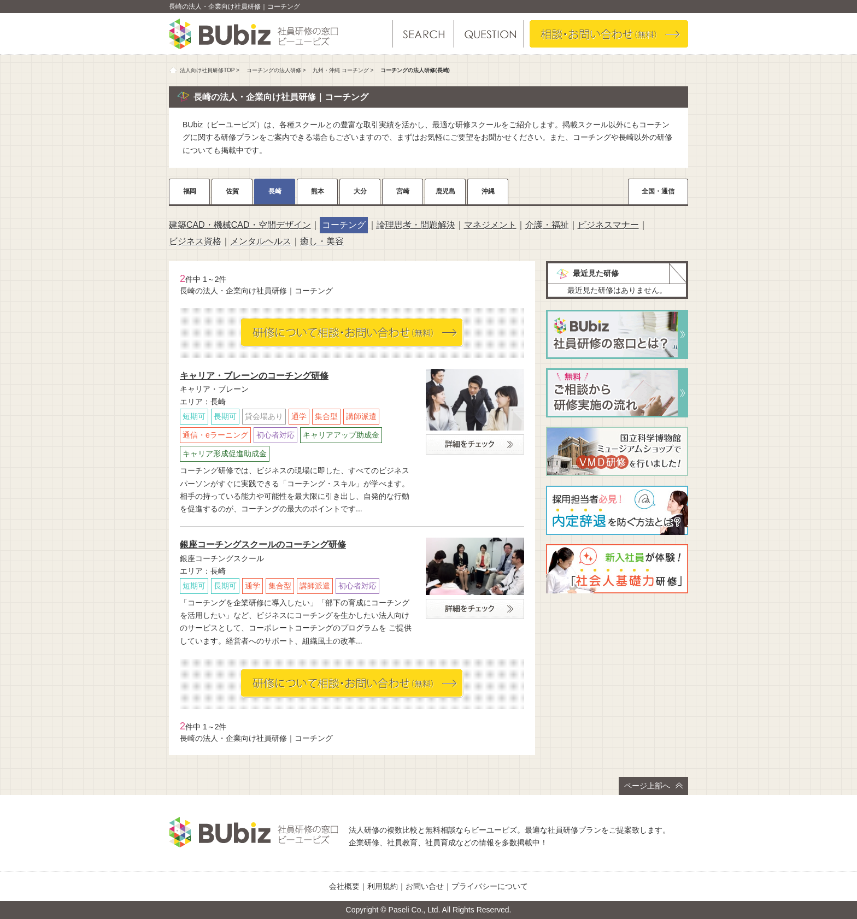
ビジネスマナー (608, 224)
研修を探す (423, 34)
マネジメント (490, 224)
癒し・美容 (322, 241)
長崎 (274, 191)
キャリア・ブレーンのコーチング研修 (254, 375)
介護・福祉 (547, 224)
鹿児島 (445, 191)
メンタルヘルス (260, 241)
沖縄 (488, 191)
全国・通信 (658, 191)
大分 (360, 191)
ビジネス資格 (195, 241)
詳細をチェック (475, 444)
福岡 (189, 191)
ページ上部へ (653, 785)
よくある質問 (488, 34)
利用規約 (382, 886)
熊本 (317, 191)
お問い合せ (425, 886)
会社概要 (344, 886)
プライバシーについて (489, 886)
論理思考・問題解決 (416, 224)
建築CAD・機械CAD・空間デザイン (240, 224)
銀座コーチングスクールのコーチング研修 (263, 544)
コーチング (344, 224)
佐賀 (232, 191)
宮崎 (402, 191)
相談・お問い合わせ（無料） (609, 34)
